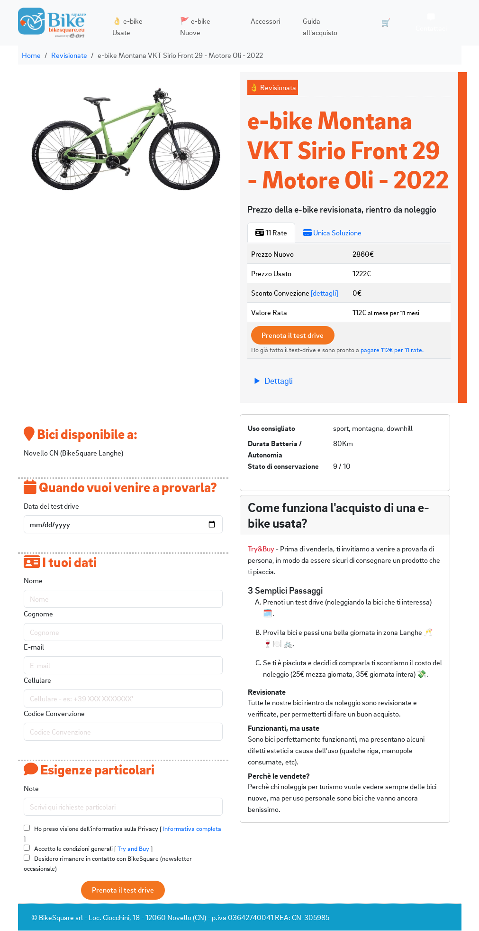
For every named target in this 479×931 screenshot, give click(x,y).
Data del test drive (51, 506)
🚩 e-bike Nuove (193, 26)
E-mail (34, 647)
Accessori (262, 21)
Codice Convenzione (54, 713)
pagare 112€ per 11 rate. (392, 350)
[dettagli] (324, 293)
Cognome (38, 614)
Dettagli (278, 380)
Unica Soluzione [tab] (332, 232)
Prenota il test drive (294, 335)
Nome (33, 581)
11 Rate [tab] (271, 232)
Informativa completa (192, 829)
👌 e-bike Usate (126, 26)
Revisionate (69, 55)
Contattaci (430, 23)
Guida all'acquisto (317, 26)
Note (31, 788)
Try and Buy (133, 849)
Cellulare (37, 680)
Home (31, 55)
